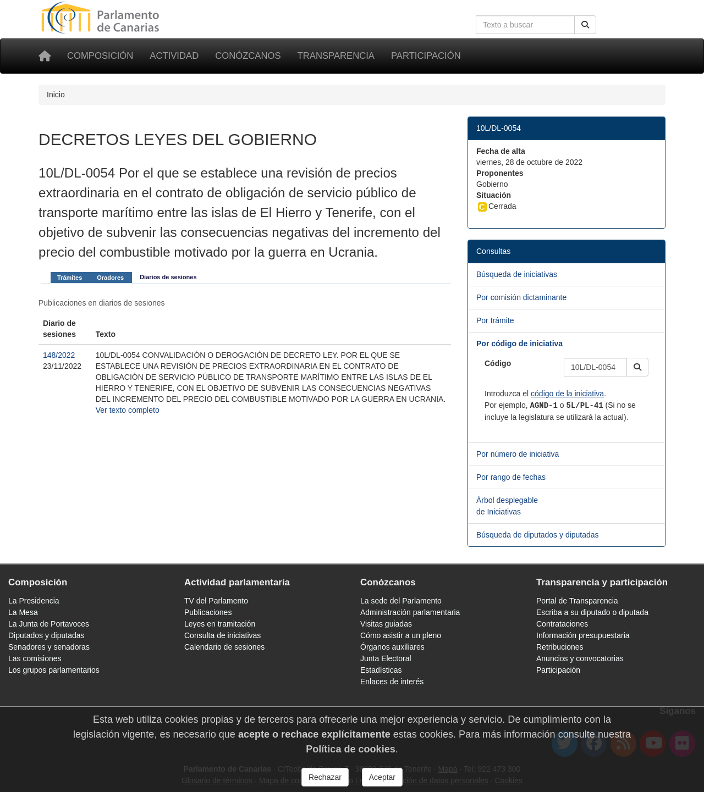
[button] (637, 367)
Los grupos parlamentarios (54, 670)
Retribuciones (560, 647)
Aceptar (382, 777)
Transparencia (336, 56)
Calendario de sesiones (224, 647)
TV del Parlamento (216, 600)
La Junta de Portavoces (48, 623)
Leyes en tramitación (219, 623)
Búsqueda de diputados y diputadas (537, 534)
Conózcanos (247, 56)
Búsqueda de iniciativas (516, 274)
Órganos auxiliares (392, 647)
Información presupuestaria (583, 635)
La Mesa (23, 612)
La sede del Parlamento (401, 600)
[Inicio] (44, 56)
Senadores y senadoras (49, 647)
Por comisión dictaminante (521, 297)
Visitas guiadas (386, 623)
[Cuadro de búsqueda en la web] (525, 24)
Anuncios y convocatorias (580, 658)
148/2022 (59, 355)
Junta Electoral (385, 658)
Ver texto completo (128, 410)
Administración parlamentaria (410, 612)
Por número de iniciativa (517, 454)
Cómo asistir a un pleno (400, 635)
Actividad (174, 56)
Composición (100, 56)
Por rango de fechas (511, 477)
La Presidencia (33, 600)
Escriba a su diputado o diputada (592, 612)
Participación (426, 56)
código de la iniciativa (567, 393)
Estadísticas (381, 670)
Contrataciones (562, 623)
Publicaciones (208, 612)
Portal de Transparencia (577, 600)
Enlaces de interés (392, 681)
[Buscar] (585, 24)
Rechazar (325, 777)
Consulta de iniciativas (222, 635)
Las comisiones (35, 658)
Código (498, 363)
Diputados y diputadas (46, 635)
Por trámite (495, 320)
